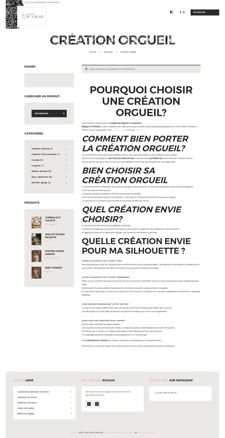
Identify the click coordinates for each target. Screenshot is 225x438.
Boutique (108, 52)
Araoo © (74, 432)
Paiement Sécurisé (26, 402)
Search (63, 113)
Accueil (92, 52)
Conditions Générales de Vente (33, 391)
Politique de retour (27, 397)
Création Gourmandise (44, 154)
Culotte (35, 160)
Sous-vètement (40, 177)
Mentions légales (26, 413)
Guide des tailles (25, 408)
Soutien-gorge (39, 182)
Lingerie (36, 165)
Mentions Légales (146, 432)
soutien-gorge (119, 130)
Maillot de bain (40, 171)
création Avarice (40, 148)
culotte (139, 130)
